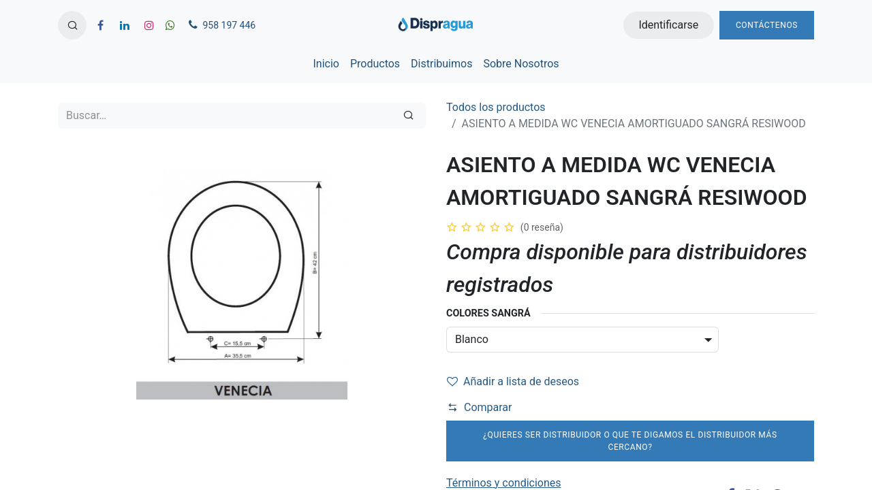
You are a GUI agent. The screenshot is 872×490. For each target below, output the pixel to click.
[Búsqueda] (408, 116)
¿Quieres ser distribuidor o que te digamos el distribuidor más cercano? (630, 441)
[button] (72, 25)
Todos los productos (496, 107)
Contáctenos (767, 25)
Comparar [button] (479, 407)
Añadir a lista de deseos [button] (513, 381)
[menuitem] (325, 64)
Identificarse (668, 24)
